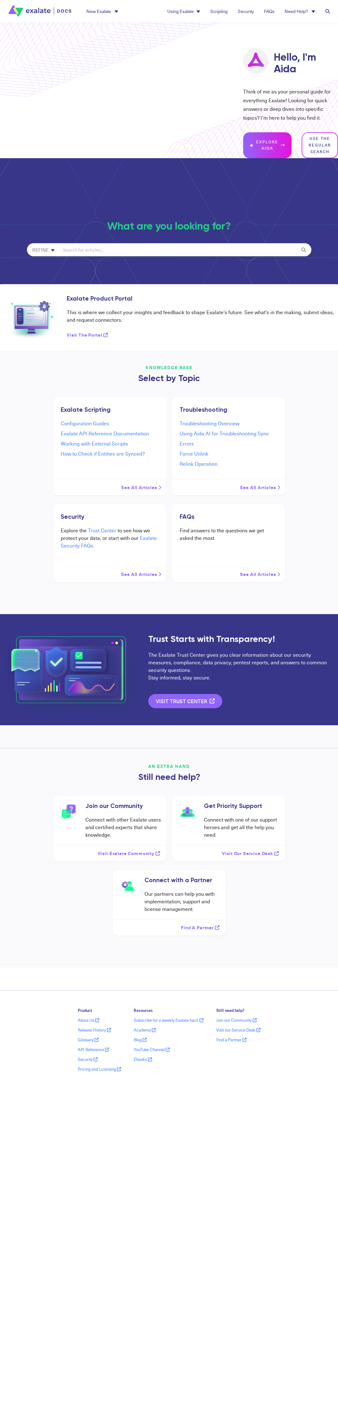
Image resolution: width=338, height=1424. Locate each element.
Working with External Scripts (94, 443)
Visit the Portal (87, 335)
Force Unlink (194, 453)
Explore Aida (267, 145)
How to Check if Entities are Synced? (103, 453)
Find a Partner (231, 1040)
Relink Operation (199, 463)
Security (246, 11)
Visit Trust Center (185, 701)
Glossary (88, 1040)
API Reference (93, 1049)
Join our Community (236, 1020)
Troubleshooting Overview (209, 423)
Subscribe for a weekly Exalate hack (169, 1020)
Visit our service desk (250, 853)
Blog (140, 1040)
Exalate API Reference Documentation (105, 433)
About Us (88, 1020)
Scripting (219, 11)
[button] (102, 11)
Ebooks (143, 1059)
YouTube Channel (152, 1049)
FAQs (269, 11)
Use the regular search (320, 145)
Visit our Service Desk (238, 1030)
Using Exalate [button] (183, 11)
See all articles (141, 487)
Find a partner (200, 927)
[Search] (303, 249)
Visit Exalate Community (129, 853)
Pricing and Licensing (99, 1069)
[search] (178, 249)
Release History (94, 1030)
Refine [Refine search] (43, 250)
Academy (145, 1030)
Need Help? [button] (300, 11)
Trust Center (102, 530)
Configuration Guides (85, 423)
